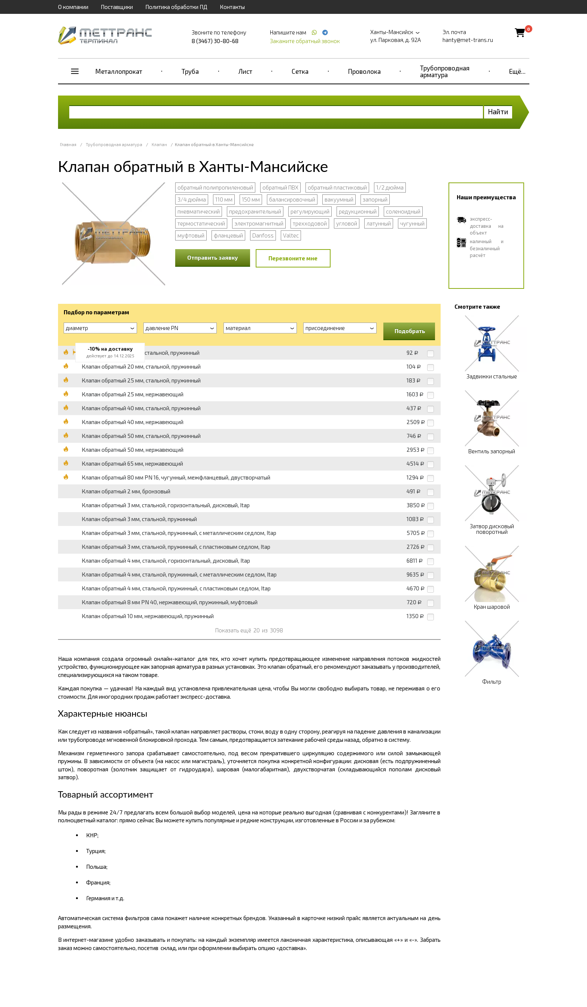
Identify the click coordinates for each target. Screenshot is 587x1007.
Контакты (232, 6)
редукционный (358, 211)
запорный (375, 199)
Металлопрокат (118, 71)
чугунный (412, 223)
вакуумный (339, 199)
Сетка (300, 71)
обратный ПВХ (280, 187)
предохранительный (255, 211)
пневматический (198, 211)
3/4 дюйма (191, 199)
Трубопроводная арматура (444, 71)
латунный (379, 223)
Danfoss (263, 235)
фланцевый (228, 235)
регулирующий (310, 211)
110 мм (223, 199)
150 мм (251, 199)
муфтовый (190, 235)
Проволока (364, 71)
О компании (73, 6)
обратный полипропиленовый (215, 187)
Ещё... (517, 71)
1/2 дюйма (390, 187)
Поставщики (117, 6)
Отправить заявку (212, 257)
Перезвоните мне (292, 258)
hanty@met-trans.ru (467, 39)
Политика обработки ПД (176, 6)
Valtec (291, 235)
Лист (245, 71)
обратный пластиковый (337, 187)
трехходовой (310, 223)
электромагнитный (258, 223)
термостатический (201, 223)
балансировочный (292, 199)
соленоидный (403, 211)
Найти (498, 111)
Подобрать (410, 330)
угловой (346, 223)
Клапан (159, 144)
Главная (68, 144)
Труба (190, 71)
